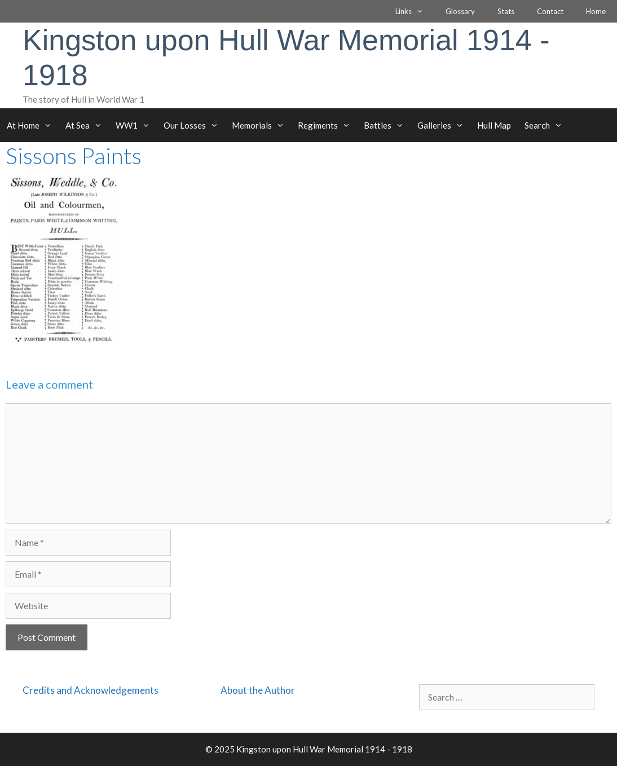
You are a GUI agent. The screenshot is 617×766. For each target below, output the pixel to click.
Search (547, 125)
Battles (387, 125)
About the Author (258, 690)
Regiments (327, 125)
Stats (505, 11)
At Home (33, 125)
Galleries (443, 125)
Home (596, 11)
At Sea (87, 125)
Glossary (460, 11)
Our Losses (194, 125)
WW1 (136, 125)
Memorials (261, 125)
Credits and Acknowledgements (90, 690)
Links (414, 11)
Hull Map (494, 125)
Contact (550, 11)
